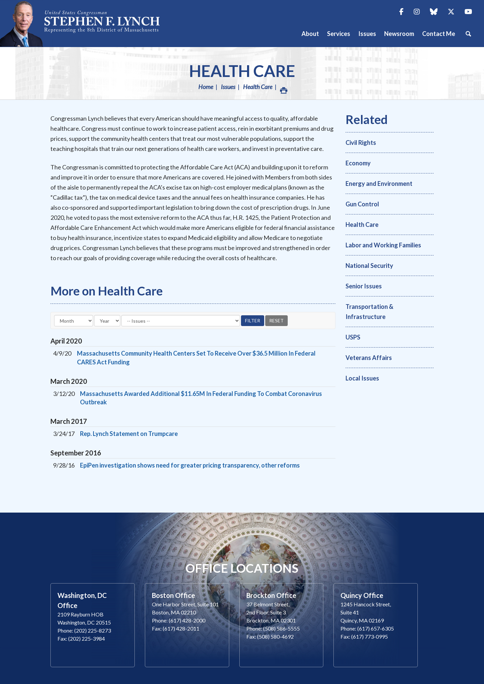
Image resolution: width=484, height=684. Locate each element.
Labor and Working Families (383, 245)
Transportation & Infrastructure (369, 311)
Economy (358, 163)
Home (205, 86)
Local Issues (362, 378)
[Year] (107, 320)
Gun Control (362, 204)
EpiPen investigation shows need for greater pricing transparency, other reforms (190, 465)
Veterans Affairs (369, 357)
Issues (228, 86)
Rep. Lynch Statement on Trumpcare (129, 433)
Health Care (242, 70)
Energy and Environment (379, 183)
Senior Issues (364, 286)
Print (283, 88)
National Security (369, 265)
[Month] (73, 320)
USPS (353, 337)
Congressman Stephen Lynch (87, 23)
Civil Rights (361, 142)
